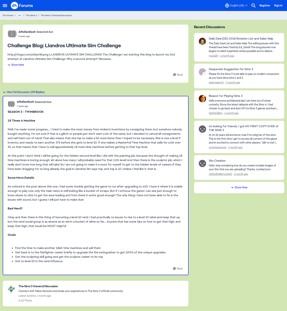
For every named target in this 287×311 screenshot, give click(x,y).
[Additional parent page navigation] (19, 15)
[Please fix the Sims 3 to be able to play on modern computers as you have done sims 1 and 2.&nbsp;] (244, 76)
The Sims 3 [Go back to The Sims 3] (31, 15)
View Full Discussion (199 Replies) (24, 92)
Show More (16, 64)
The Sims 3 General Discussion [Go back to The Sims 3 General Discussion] (56, 15)
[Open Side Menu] (5, 5)
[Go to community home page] (22, 5)
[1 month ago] (226, 56)
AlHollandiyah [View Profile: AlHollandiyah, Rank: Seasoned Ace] (27, 31)
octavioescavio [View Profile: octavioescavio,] (217, 147)
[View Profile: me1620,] (202, 41)
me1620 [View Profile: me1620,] (213, 55)
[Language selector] (236, 5)
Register (265, 5)
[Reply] (178, 74)
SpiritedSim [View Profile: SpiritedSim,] (215, 113)
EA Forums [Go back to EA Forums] (8, 15)
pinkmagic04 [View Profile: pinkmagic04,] (216, 82)
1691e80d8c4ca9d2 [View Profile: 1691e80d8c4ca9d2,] (220, 174)
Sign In (278, 5)
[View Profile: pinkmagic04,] (202, 72)
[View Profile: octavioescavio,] (202, 129)
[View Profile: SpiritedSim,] (202, 98)
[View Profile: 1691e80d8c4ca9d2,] (202, 163)
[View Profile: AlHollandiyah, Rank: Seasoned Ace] (12, 33)
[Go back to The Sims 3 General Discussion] (70, 286)
